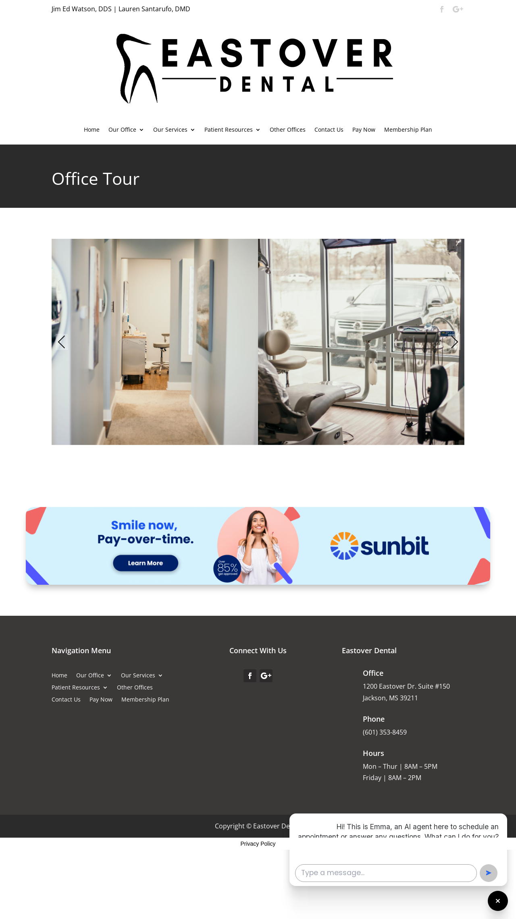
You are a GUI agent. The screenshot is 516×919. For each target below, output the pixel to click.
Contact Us (328, 130)
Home (92, 130)
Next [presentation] (454, 342)
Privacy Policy (257, 843)
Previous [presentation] (61, 342)
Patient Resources (228, 130)
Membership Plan (408, 130)
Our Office (122, 130)
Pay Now (363, 130)
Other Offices (288, 130)
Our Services (170, 130)
